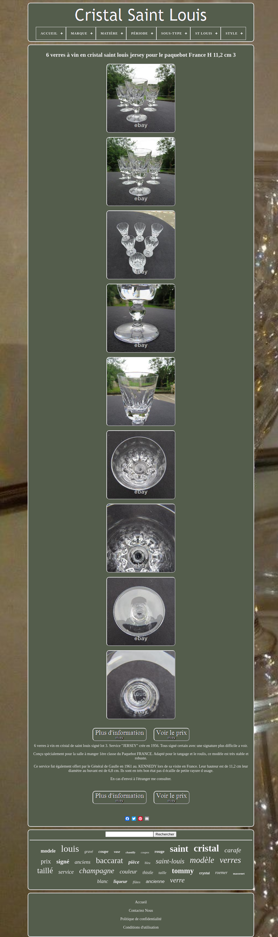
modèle (202, 860)
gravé (88, 852)
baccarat (109, 860)
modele (48, 851)
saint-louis (170, 861)
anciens (82, 862)
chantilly (130, 852)
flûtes (136, 882)
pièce (133, 862)
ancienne (155, 881)
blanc (102, 881)
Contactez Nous (141, 910)
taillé (45, 870)
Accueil (141, 902)
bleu (147, 863)
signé (62, 861)
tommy (183, 871)
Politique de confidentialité (141, 919)
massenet (239, 873)
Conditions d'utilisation (141, 927)
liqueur (120, 881)
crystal (204, 873)
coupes (145, 852)
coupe (104, 851)
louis (70, 849)
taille (162, 873)
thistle (148, 872)
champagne (96, 870)
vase (117, 852)
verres (230, 860)
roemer (221, 872)
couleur (128, 871)
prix (46, 861)
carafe (233, 850)
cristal (206, 848)
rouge (159, 851)
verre (177, 880)
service (66, 872)
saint (179, 849)
